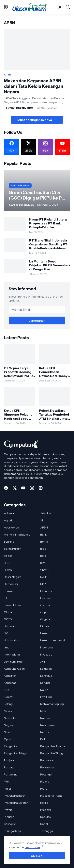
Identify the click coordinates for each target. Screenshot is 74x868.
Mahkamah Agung (52, 704)
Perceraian (47, 760)
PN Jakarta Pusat (51, 795)
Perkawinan (47, 767)
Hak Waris (10, 626)
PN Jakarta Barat (14, 795)
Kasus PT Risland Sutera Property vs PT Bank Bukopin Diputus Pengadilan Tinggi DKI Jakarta (48, 223)
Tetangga (46, 831)
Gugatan (46, 619)
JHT (42, 661)
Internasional (12, 654)
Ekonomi (46, 591)
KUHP (44, 690)
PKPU (44, 788)
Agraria (8, 520)
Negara (9, 725)
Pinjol (7, 788)
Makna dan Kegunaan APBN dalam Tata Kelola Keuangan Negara (33, 86)
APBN (44, 527)
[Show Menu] (6, 7)
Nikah (7, 732)
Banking (9, 541)
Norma (44, 732)
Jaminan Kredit (13, 661)
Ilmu (6, 647)
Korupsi (45, 683)
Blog (43, 548)
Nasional (45, 718)
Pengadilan (11, 746)
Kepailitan (10, 675)
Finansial (45, 598)
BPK (43, 563)
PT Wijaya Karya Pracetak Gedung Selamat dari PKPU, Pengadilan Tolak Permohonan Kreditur (18, 372)
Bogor (8, 555)
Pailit (43, 739)
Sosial (44, 824)
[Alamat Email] (37, 309)
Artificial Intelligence (17, 534)
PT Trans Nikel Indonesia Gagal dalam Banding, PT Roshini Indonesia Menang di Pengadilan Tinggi (49, 244)
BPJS (7, 563)
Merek (8, 711)
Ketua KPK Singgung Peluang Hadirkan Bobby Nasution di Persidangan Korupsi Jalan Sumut (18, 414)
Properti (45, 810)
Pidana (44, 781)
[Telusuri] (68, 7)
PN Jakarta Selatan (16, 802)
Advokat (45, 513)
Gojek (44, 612)
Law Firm (46, 697)
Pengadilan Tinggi (52, 753)
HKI (6, 633)
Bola (43, 555)
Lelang (8, 704)
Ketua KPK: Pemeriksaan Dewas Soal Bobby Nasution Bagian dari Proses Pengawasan (53, 372)
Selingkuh (10, 824)
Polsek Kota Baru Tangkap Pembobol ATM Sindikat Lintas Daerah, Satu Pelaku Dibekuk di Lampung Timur (54, 414)
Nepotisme (47, 725)
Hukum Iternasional (52, 640)
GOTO (8, 619)
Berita (44, 541)
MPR (43, 711)
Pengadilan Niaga (15, 753)
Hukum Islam (12, 640)
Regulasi (45, 817)
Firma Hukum (12, 605)
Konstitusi (46, 675)
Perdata (9, 767)
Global (8, 612)
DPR (43, 584)
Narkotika (10, 718)
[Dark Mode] (60, 7)
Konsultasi (10, 683)
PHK (6, 781)
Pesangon (46, 774)
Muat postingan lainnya (34, 120)
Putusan (9, 817)
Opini (7, 739)
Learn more (32, 847)
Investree (46, 654)
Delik (43, 577)
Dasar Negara (13, 577)
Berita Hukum (12, 548)
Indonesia (46, 647)
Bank (43, 534)
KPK (6, 690)
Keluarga (46, 668)
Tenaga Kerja (12, 831)
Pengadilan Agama (52, 746)
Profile (8, 810)
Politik (44, 802)
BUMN (8, 570)
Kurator (8, 697)
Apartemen (11, 527)
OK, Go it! (37, 856)
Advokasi (10, 513)
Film (6, 598)
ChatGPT (46, 570)
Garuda (45, 605)
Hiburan (45, 626)
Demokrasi (11, 584)
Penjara (9, 760)
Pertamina (10, 774)
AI (41, 520)
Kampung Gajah (14, 668)
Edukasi (9, 591)
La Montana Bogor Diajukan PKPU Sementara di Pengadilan (49, 265)
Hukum (44, 633)
